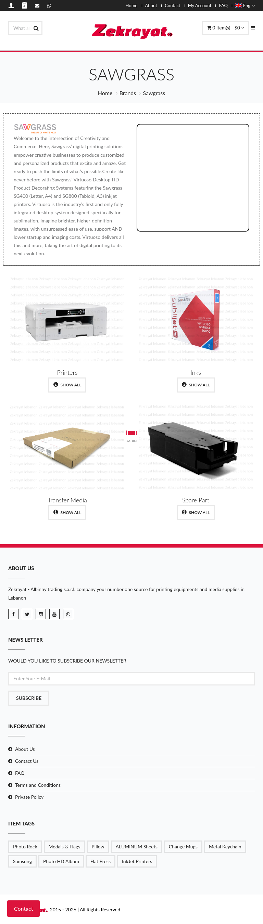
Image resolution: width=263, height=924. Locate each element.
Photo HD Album (61, 861)
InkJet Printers (137, 861)
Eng (245, 5)
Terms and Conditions (38, 785)
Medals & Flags (64, 846)
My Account (199, 5)
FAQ (223, 5)
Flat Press (100, 861)
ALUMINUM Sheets (137, 846)
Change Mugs (183, 846)
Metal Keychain (225, 846)
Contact (172, 5)
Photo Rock (25, 846)
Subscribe (28, 698)
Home (132, 5)
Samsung (22, 861)
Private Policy (29, 797)
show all (67, 384)
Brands (128, 93)
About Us (25, 749)
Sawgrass (154, 93)
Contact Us (26, 761)
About (151, 5)
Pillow (97, 846)
